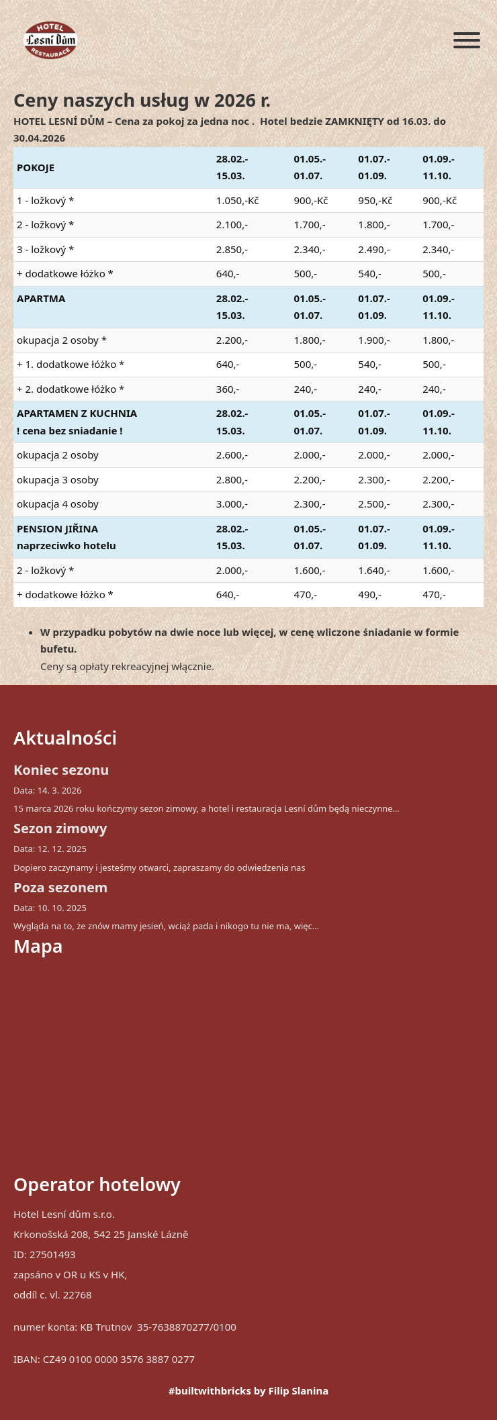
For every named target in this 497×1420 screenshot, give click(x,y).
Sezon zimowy (60, 828)
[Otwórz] (466, 40)
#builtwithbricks (210, 1390)
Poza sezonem (60, 887)
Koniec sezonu (61, 770)
